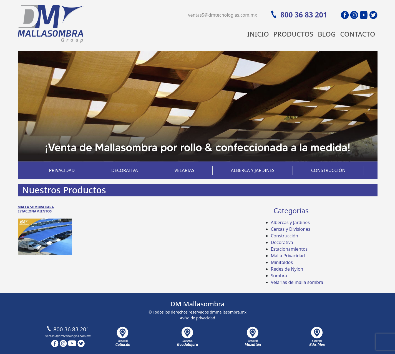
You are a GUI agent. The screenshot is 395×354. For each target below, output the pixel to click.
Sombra (279, 276)
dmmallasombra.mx (228, 312)
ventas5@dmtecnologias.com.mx (222, 15)
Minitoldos (282, 262)
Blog (327, 34)
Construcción (328, 170)
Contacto (357, 34)
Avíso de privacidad (197, 317)
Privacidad (62, 170)
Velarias (184, 170)
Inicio (258, 34)
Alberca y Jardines (253, 170)
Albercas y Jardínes (290, 222)
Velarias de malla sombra (297, 282)
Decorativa (124, 170)
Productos (293, 34)
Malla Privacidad (288, 256)
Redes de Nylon (287, 269)
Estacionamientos (289, 249)
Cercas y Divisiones (290, 229)
